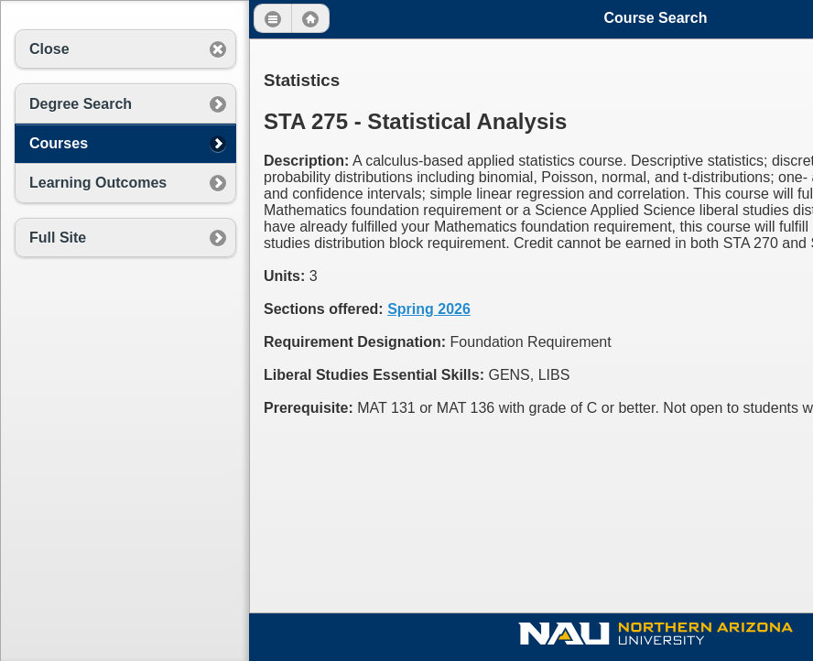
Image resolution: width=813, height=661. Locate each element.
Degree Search (80, 104)
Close (49, 49)
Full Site (57, 237)
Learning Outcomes (98, 182)
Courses (58, 143)
